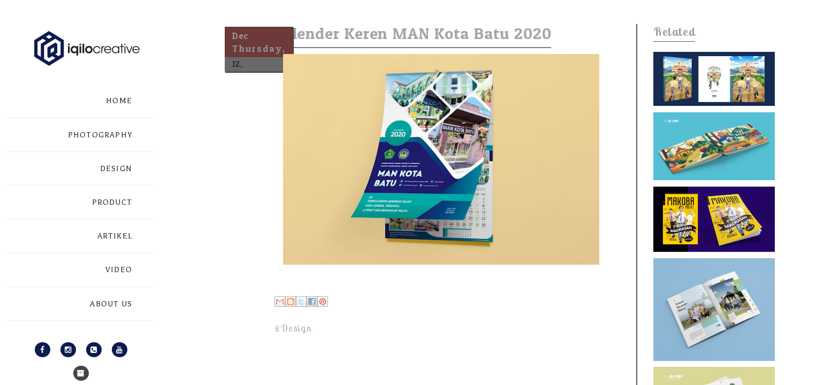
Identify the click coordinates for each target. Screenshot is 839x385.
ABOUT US (111, 304)
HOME (119, 100)
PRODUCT (112, 202)
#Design (292, 328)
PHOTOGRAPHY (100, 135)
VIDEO (118, 269)
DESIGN (116, 168)
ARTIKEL (114, 236)
